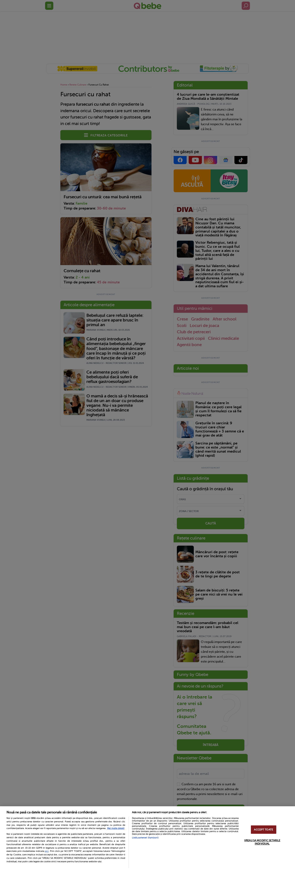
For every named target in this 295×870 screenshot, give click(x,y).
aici (47, 851)
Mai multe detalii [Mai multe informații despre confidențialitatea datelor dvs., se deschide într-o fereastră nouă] (115, 828)
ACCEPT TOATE (263, 829)
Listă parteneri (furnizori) (145, 837)
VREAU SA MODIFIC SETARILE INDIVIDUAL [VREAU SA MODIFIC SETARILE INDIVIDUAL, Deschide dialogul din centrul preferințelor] (262, 842)
